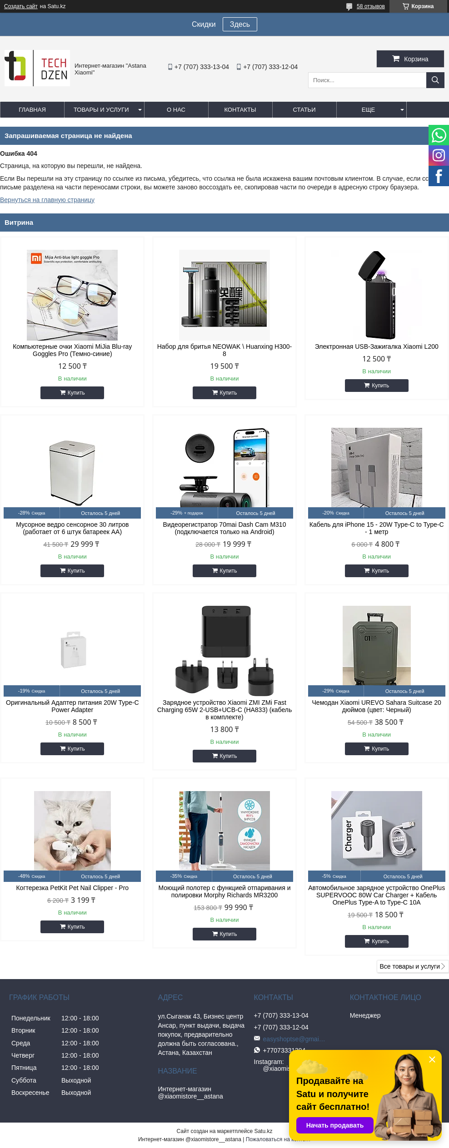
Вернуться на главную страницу (47, 199)
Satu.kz (263, 1131)
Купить (76, 393)
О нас (176, 109)
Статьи (304, 109)
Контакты (240, 109)
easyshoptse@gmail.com (295, 1039)
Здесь (240, 24)
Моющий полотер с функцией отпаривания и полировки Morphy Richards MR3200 (225, 891)
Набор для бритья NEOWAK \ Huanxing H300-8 (224, 350)
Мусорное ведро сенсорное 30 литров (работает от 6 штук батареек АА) (72, 528)
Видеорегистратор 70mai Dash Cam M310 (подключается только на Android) (224, 528)
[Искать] (435, 80)
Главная (32, 109)
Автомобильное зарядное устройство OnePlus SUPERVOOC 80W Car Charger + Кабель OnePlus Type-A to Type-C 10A (376, 895)
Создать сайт (21, 6)
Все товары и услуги (409, 966)
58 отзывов (371, 6)
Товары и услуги (101, 109)
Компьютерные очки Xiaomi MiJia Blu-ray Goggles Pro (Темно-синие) (72, 350)
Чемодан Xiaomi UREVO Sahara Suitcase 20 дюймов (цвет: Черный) (376, 706)
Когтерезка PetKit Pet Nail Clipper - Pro (72, 887)
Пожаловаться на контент (278, 1139)
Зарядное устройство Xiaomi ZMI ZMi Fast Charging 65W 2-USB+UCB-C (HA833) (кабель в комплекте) (224, 710)
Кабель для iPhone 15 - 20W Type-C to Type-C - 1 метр (376, 528)
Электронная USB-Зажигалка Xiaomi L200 (377, 346)
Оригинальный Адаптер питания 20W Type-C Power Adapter (72, 706)
